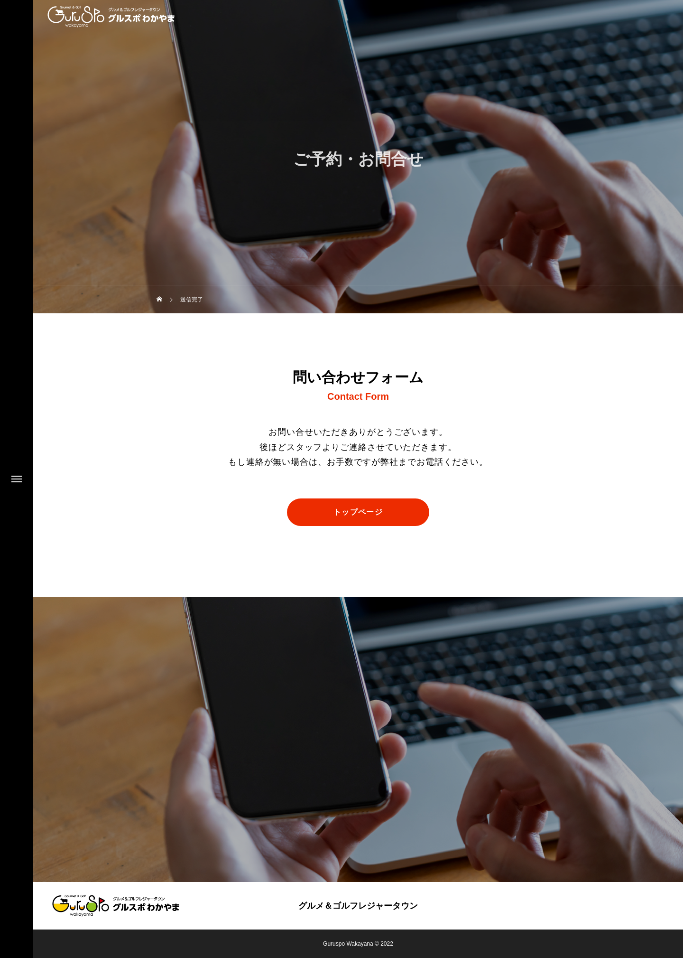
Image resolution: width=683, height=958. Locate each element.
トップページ (358, 512)
